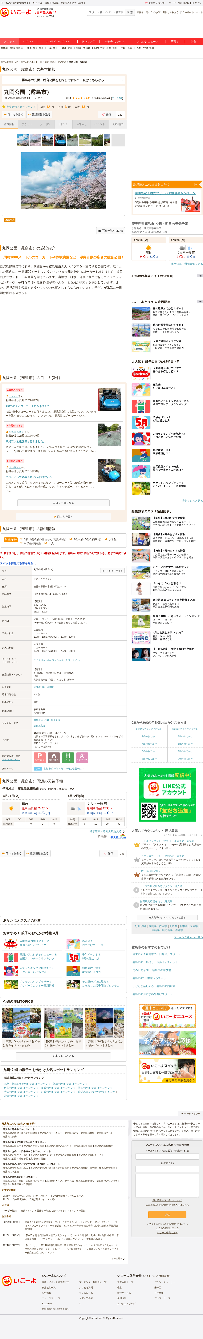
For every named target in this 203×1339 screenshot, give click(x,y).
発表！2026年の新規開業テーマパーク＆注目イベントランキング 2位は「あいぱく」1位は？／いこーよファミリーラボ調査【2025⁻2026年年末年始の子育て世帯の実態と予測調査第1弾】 (71, 1226)
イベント (28, 41)
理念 (119, 1287)
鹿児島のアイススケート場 (60, 1180)
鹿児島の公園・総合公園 (15, 1158)
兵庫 (114, 48)
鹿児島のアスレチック (89, 1155)
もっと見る (117, 1258)
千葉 (49, 48)
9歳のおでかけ (185, 758)
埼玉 (55, 48)
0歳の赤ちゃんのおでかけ (149, 729)
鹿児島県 (167, 930)
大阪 (102, 48)
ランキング (88, 41)
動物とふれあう (171, 12)
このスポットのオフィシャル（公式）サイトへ (58, 660)
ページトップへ (190, 1113)
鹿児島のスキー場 (35, 1180)
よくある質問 (86, 1287)
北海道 (19, 48)
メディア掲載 (86, 1298)
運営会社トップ (125, 1282)
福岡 (151, 48)
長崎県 (173, 926)
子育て (175, 41)
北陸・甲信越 (83, 48)
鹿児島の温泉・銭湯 (13, 1180)
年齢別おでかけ (114, 41)
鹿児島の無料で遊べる (41, 1155)
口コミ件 (117, 98)
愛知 (70, 48)
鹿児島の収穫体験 (83, 1146)
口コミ (63, 124)
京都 (108, 48)
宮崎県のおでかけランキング (58, 1091)
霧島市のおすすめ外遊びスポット (152, 994)
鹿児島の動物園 (29, 1133)
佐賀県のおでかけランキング (21, 1087)
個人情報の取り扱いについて (167, 1200)
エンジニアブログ (126, 1303)
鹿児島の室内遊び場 (40, 1168)
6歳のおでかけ (149, 751)
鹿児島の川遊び (38, 1158)
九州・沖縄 (142, 48)
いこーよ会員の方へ (167, 1232)
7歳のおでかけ (185, 751)
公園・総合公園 (52, 720)
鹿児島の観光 (10, 1136)
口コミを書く (13, 114)
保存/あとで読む (155, 3)
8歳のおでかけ (149, 758)
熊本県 (184, 926)
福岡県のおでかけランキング (70, 1083)
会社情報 (159, 1293)
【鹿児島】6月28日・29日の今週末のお (63, 768)
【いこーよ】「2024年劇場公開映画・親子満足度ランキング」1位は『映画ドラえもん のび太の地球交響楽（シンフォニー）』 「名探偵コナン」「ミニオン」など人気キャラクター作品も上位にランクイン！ (72, 1249)
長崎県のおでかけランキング (58, 1087)
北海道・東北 (8, 48)
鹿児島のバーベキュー (50, 1133)
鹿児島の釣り (71, 1133)
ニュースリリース (51, 1298)
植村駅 (50, 687)
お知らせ (81, 124)
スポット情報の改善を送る (16, 563)
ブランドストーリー (164, 1282)
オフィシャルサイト (112, 570)
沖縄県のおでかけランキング (21, 1095)
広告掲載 (46, 1293)
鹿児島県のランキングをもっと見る (167, 917)
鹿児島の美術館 (107, 1168)
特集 (193, 41)
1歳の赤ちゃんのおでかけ (185, 729)
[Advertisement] (35, 335)
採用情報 (121, 1298)
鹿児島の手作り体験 (33, 1146)
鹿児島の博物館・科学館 (84, 1168)
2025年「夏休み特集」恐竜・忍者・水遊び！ (26, 1195)
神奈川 (42, 48)
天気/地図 (118, 124)
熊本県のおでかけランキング (95, 1087)
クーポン (45, 124)
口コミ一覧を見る (63, 502)
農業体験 (38, 720)
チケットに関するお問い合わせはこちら (167, 1223)
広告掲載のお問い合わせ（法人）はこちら (167, 1204)
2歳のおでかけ (149, 736)
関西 (96, 48)
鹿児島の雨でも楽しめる (15, 1168)
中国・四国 (126, 48)
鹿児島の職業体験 (103, 1146)
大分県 (194, 926)
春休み (140, 12)
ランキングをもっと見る (188, 937)
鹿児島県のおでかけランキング (96, 1091)
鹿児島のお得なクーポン (15, 1155)
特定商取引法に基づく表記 (55, 1309)
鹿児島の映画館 (61, 1168)
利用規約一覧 (49, 1287)
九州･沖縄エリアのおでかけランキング (27, 1083)
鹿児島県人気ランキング (21, 106)
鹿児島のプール (105, 1133)
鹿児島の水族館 (11, 1171)
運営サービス (124, 1293)
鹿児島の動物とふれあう (58, 1146)
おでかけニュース (147, 41)
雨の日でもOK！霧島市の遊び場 (151, 970)
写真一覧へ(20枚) (110, 230)
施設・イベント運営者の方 (55, 1282)
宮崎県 (156, 930)
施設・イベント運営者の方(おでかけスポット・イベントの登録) (53, 1210)
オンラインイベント (58, 41)
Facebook (47, 1303)
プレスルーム (86, 1293)
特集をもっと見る (192, 500)
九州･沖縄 (140, 926)
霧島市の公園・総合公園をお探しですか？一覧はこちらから (63, 80)
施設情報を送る (39, 114)
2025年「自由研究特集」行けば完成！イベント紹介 (29, 1199)
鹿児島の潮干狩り (85, 1180)
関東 (29, 48)
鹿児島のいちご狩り (107, 1180)
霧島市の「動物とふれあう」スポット (155, 962)
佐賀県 (163, 926)
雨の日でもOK (153, 12)
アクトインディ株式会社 (156, 1276)
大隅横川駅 (39, 687)
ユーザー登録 (10, 1210)
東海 (64, 48)
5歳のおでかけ (185, 744)
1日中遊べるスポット (192, 12)
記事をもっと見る (63, 1055)
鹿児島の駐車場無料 (65, 1155)
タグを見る (39, 725)
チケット (27, 124)
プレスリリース (162, 1298)
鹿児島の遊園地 (11, 1133)
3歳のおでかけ (185, 736)
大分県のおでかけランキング (21, 1091)
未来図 (157, 1287)
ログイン (196, 3)
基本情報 (9, 124)
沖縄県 (179, 930)
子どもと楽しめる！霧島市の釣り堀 (153, 986)
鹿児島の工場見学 (12, 1146)
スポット (9, 41)
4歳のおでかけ (149, 744)
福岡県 (153, 926)
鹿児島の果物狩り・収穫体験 (18, 1184)
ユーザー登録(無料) (179, 3)
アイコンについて (11, 759)
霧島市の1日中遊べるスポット (150, 978)
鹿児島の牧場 (87, 1133)
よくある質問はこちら (167, 1228)
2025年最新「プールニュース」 (69, 1195)
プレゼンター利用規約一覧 (93, 1282)
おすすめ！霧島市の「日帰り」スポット (156, 954)
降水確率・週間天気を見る (106, 831)
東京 (35, 48)
